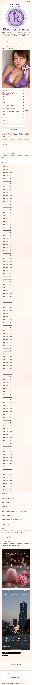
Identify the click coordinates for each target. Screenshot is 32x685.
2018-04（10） (7, 437)
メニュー (4, 157)
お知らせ (4, 162)
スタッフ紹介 (5, 502)
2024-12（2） (7, 215)
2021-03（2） (7, 345)
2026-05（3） (7, 166)
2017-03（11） (7, 474)
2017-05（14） (7, 469)
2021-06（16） (7, 336)
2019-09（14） (7, 397)
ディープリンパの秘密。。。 (10, 153)
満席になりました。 (8, 48)
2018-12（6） (7, 414)
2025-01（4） (7, 212)
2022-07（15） (7, 299)
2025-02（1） (7, 210)
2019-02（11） (7, 408)
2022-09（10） (7, 293)
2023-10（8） (7, 256)
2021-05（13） (7, 339)
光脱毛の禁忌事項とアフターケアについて (14, 511)
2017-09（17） (7, 457)
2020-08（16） (7, 365)
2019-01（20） (7, 411)
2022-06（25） (7, 302)
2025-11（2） (7, 184)
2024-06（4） (7, 233)
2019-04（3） (7, 402)
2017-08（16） (7, 460)
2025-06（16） (7, 198)
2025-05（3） (7, 201)
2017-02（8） (7, 477)
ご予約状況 (5, 494)
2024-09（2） (7, 224)
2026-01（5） (7, 178)
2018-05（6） (7, 434)
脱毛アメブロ (5, 524)
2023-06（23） (7, 267)
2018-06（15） (7, 431)
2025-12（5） (7, 181)
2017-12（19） (7, 449)
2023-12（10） (7, 250)
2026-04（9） (7, 169)
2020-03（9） (7, 379)
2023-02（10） (7, 279)
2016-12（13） (7, 483)
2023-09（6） (7, 259)
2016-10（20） (7, 489)
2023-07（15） (7, 264)
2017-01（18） (7, 480)
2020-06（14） (7, 371)
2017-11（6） (7, 451)
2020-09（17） (7, 362)
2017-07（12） (7, 463)
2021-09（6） (7, 328)
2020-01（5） (7, 385)
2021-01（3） (7, 351)
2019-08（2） (7, 400)
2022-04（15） (7, 307)
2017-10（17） (7, 454)
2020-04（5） (7, 377)
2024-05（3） (7, 235)
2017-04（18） (7, 472)
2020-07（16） (7, 368)
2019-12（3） (7, 388)
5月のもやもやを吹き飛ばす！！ (11, 545)
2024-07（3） (7, 230)
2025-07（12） (7, 195)
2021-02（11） (7, 348)
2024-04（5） (7, 238)
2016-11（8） (7, 486)
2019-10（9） (7, 394)
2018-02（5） (7, 443)
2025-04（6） (7, 204)
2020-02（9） (7, 382)
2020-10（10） (7, 359)
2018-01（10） (7, 446)
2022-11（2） (7, 287)
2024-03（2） (7, 241)
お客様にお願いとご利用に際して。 (12, 520)
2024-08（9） (7, 227)
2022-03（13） (7, 310)
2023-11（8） (7, 253)
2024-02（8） (7, 244)
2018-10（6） (7, 420)
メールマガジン (6, 528)
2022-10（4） (7, 290)
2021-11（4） (7, 322)
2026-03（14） (7, 172)
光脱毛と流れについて (8, 515)
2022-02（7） (7, 313)
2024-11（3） (7, 218)
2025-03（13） (7, 207)
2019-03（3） (7, 405)
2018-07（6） (7, 428)
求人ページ (5, 149)
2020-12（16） (7, 354)
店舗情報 (4, 507)
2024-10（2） (7, 221)
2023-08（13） (7, 261)
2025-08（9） (7, 192)
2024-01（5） (7, 247)
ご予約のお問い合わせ (8, 498)
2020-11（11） (7, 356)
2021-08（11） (7, 330)
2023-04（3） (7, 273)
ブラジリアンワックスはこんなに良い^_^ (14, 532)
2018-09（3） (7, 423)
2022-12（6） (7, 284)
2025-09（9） (7, 189)
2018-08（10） (7, 426)
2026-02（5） (7, 175)
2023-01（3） (7, 282)
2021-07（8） (7, 333)
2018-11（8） (7, 417)
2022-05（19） (7, 305)
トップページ (5, 145)
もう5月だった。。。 (8, 541)
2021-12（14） (7, 319)
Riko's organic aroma (12, 683)
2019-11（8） (7, 391)
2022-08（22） (7, 296)
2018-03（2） (7, 440)
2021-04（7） (7, 342)
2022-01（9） (7, 316)
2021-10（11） (7, 325)
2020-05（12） (7, 374)
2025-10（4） (7, 187)
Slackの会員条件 (7, 537)
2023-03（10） (7, 276)
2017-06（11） (7, 466)
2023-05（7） (7, 270)
